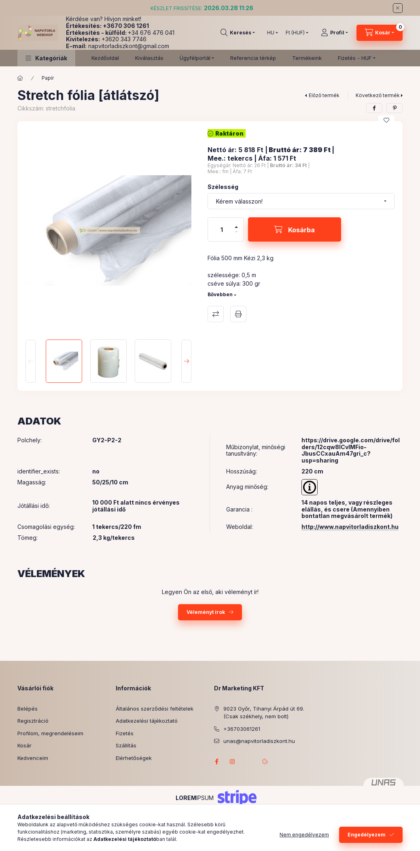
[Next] (186, 361)
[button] (46, 58)
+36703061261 (241, 729)
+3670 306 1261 (126, 25)
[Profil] (334, 33)
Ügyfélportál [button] (195, 58)
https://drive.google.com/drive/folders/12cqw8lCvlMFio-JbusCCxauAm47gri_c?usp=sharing (350, 450)
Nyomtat (238, 314)
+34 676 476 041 (151, 32)
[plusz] (236, 223)
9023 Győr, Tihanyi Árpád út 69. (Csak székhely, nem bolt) (263, 712)
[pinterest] (394, 108)
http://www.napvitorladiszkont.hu (350, 526)
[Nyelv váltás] (270, 33)
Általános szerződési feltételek (154, 708)
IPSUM (195, 797)
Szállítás (126, 745)
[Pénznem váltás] (295, 33)
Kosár (24, 745)
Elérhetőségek (134, 758)
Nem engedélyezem (304, 835)
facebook (216, 761)
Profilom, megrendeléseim (50, 733)
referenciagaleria (249, 761)
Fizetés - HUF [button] (354, 58)
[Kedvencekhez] (386, 120)
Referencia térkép (253, 58)
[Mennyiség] (221, 229)
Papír (48, 78)
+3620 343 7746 (124, 39)
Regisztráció (33, 720)
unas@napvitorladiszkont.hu (259, 741)
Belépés (27, 708)
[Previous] (30, 361)
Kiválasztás (149, 58)
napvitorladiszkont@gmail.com (128, 45)
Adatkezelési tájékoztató (147, 720)
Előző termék (324, 95)
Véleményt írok (206, 612)
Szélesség (223, 186)
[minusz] (236, 235)
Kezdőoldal (105, 58)
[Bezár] (398, 8)
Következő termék (378, 95)
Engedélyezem (367, 835)
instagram (233, 761)
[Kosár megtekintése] (379, 33)
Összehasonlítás (216, 314)
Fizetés (125, 733)
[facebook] (374, 108)
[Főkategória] (20, 78)
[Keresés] (237, 33)
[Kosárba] (294, 229)
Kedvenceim (32, 758)
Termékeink (307, 58)
